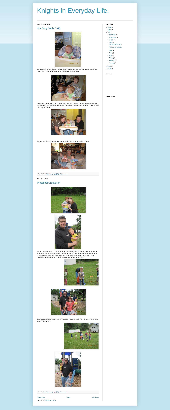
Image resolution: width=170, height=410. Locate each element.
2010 (109, 66)
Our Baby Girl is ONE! (48, 28)
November (112, 34)
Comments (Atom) (50, 400)
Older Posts (95, 397)
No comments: (64, 174)
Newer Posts (41, 397)
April (110, 55)
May (110, 53)
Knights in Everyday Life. (73, 10)
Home (68, 397)
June (110, 50)
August (111, 40)
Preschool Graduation (48, 182)
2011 (109, 32)
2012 (109, 30)
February (112, 60)
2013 (109, 27)
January (111, 63)
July (110, 42)
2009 (109, 68)
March (111, 58)
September (112, 37)
